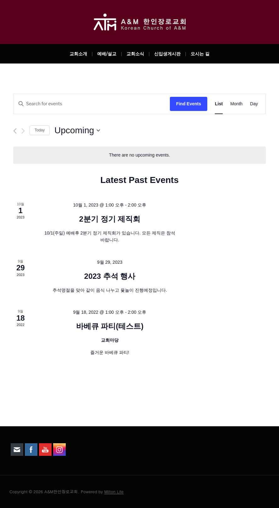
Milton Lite (113, 491)
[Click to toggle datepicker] (77, 130)
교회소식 (135, 54)
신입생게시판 (167, 54)
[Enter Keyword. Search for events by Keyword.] (92, 104)
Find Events (188, 103)
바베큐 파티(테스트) (110, 326)
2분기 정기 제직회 (110, 219)
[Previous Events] (15, 131)
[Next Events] (23, 131)
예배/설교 (106, 54)
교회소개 (78, 54)
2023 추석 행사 (110, 276)
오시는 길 (200, 54)
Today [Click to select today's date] (40, 130)
